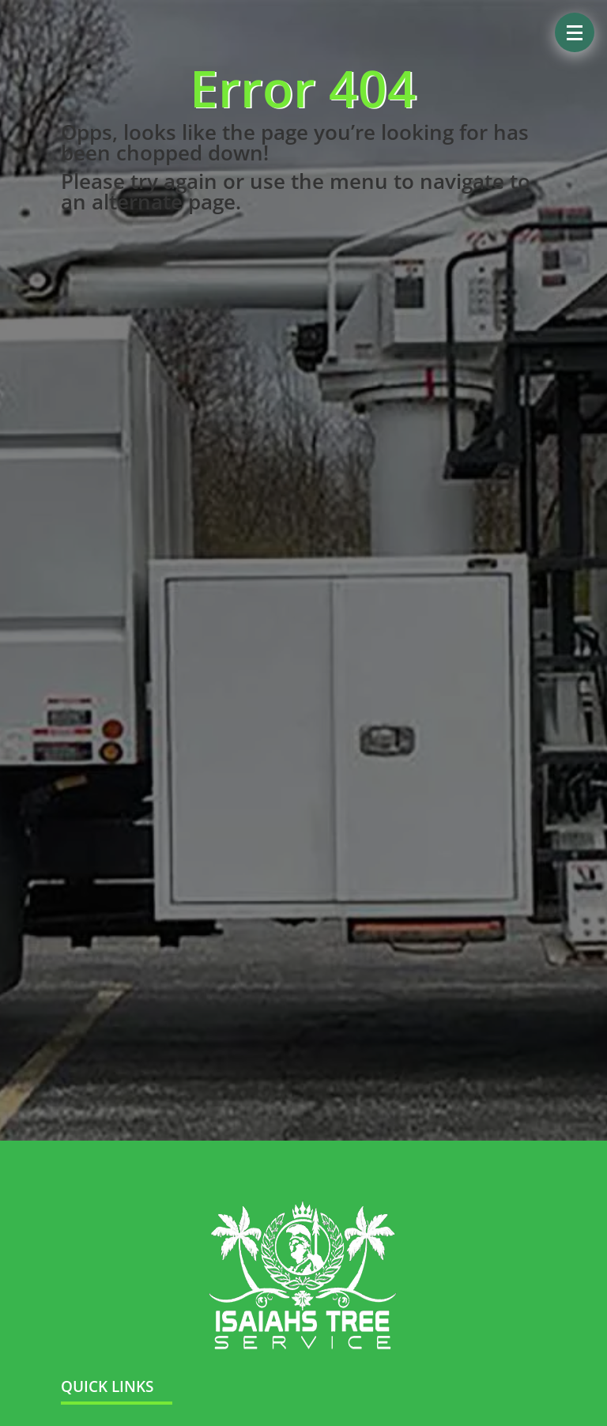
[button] (574, 32)
